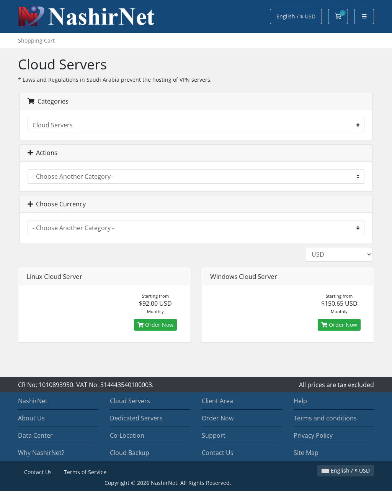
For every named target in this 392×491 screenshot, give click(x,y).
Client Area (217, 401)
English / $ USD (295, 16)
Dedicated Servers (136, 418)
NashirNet (32, 401)
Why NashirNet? (41, 452)
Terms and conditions (325, 418)
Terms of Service (85, 472)
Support (213, 435)
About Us (31, 418)
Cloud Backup (129, 452)
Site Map (306, 452)
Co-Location (127, 435)
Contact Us (218, 452)
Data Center (35, 435)
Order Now (155, 324)
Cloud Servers (130, 401)
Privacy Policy (313, 435)
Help (300, 401)
